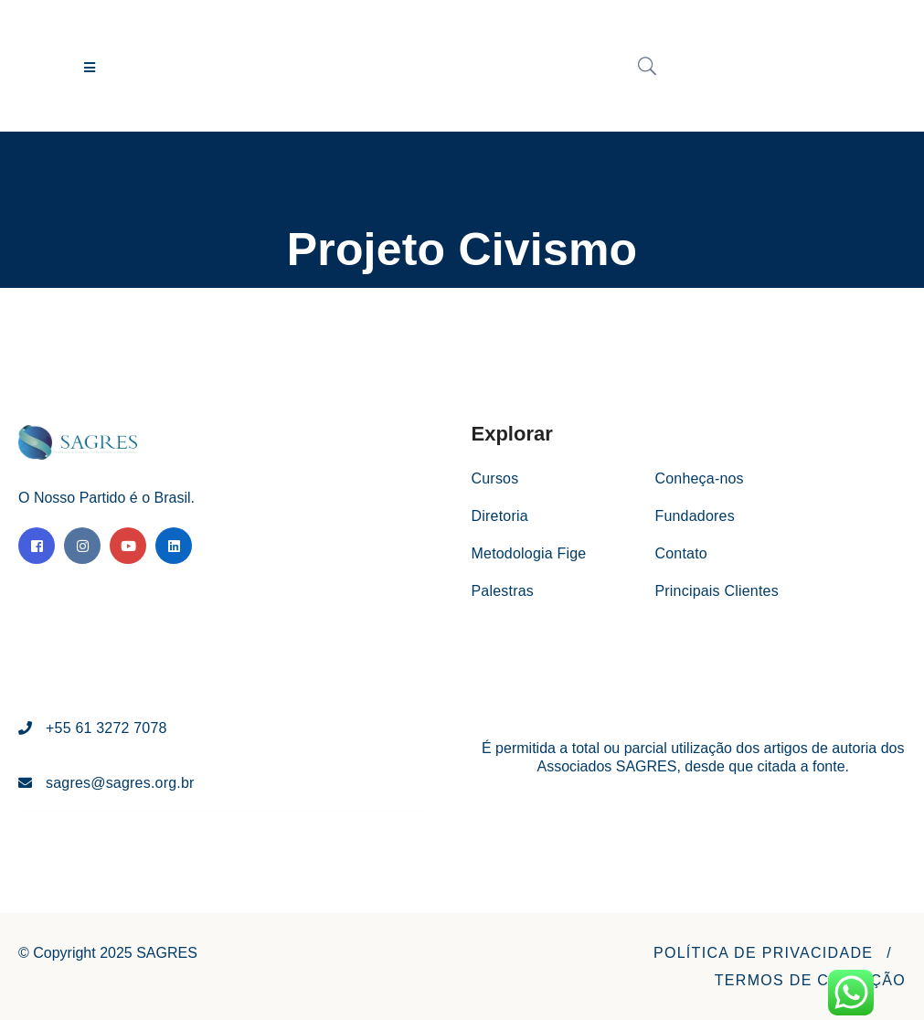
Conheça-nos (698, 478)
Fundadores (694, 516)
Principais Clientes (716, 591)
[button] (763, 953)
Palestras (503, 591)
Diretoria (500, 516)
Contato (680, 553)
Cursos (495, 478)
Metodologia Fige (529, 553)
